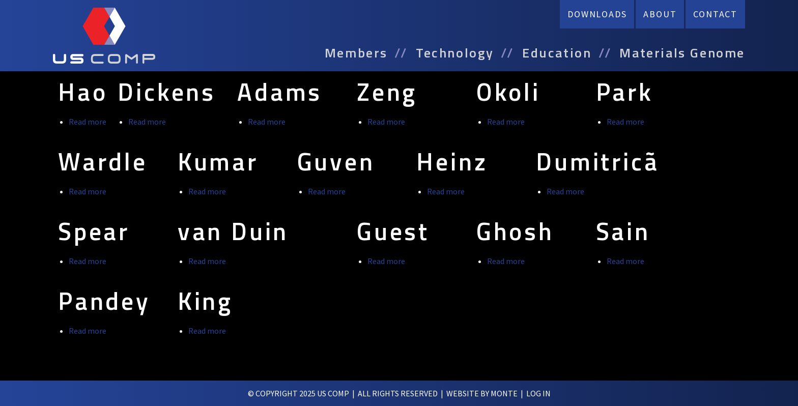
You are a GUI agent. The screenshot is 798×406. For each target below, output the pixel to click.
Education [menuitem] (556, 53)
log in (538, 393)
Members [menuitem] (356, 53)
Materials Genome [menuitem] (682, 53)
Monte (504, 393)
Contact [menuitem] (715, 14)
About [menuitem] (659, 14)
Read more (87, 122)
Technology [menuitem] (455, 53)
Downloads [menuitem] (596, 14)
